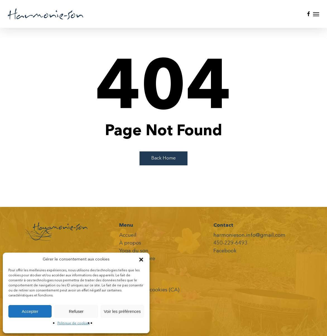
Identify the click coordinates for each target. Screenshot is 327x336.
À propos (130, 243)
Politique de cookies (73, 323)
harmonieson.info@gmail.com (249, 235)
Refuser (76, 311)
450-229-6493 (230, 243)
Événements (133, 266)
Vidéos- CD (132, 274)
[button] (141, 259)
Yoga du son (133, 251)
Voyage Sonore (137, 259)
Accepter (30, 311)
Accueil (127, 235)
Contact (129, 282)
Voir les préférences (122, 311)
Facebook (225, 251)
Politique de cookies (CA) (149, 290)
